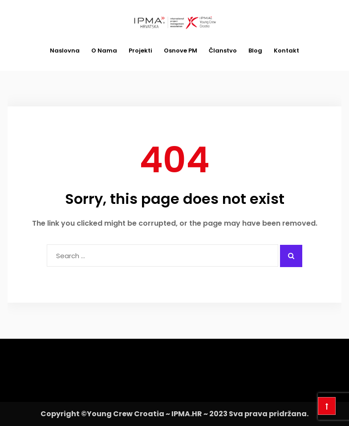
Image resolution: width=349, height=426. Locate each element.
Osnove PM (180, 50)
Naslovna (65, 50)
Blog (255, 50)
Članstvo (223, 50)
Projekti (140, 50)
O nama (104, 50)
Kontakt (286, 50)
